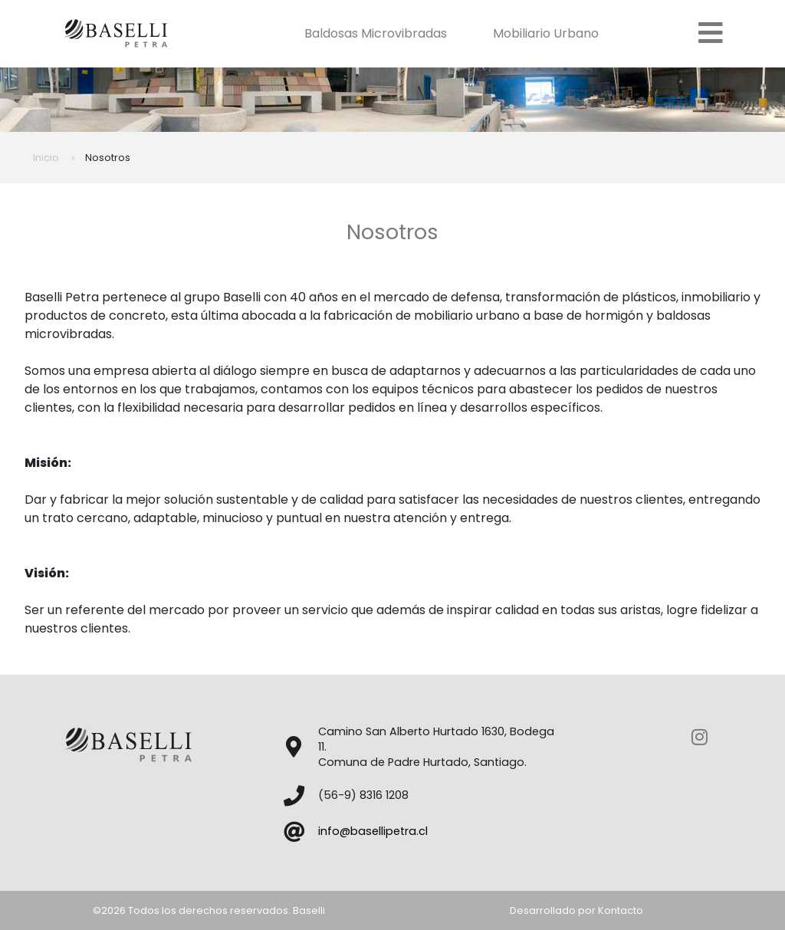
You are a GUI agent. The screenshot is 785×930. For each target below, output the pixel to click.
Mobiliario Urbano (550, 33)
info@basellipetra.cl (373, 831)
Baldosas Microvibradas (380, 33)
